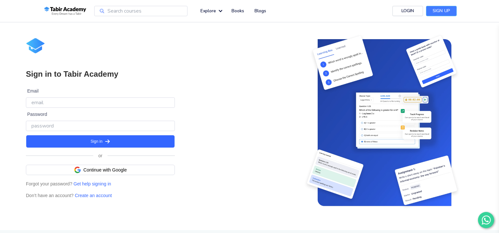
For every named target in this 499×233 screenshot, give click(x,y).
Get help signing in (91, 183)
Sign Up (441, 11)
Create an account (93, 195)
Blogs (260, 11)
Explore (208, 11)
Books (238, 11)
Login (407, 11)
